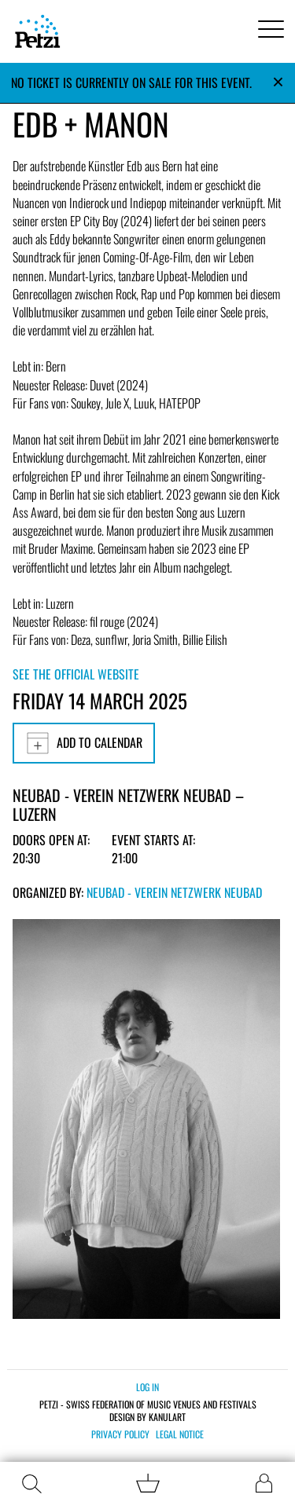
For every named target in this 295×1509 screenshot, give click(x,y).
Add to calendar (83, 743)
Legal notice (180, 1434)
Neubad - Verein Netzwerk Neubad (174, 892)
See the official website (76, 674)
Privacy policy (120, 1434)
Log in (147, 1387)
